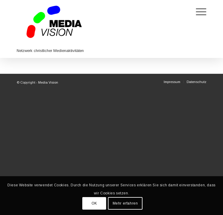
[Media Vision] (111, 29)
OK (94, 203)
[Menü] (198, 12)
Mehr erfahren (125, 203)
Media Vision (48, 82)
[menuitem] (198, 12)
